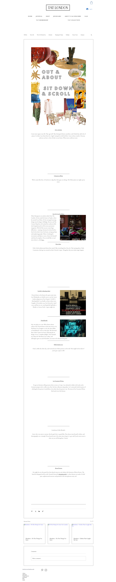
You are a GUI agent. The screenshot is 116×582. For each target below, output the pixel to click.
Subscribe (24, 574)
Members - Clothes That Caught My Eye (82, 539)
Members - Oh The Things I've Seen (34, 539)
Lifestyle (50, 34)
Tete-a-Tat (32, 34)
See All (91, 521)
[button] (91, 2)
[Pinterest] (42, 570)
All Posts (25, 34)
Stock (23, 580)
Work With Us (25, 576)
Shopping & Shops (59, 34)
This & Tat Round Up (41, 34)
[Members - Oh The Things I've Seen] (34, 530)
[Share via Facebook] (32, 511)
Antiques (82, 34)
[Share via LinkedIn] (39, 511)
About (23, 573)
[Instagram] (45, 570)
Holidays (67, 34)
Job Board (24, 577)
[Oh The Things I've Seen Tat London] (58, 530)
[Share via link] (42, 511)
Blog (23, 578)
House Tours (75, 34)
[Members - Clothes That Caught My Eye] (82, 530)
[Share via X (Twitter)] (35, 511)
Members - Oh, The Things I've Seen (58, 539)
